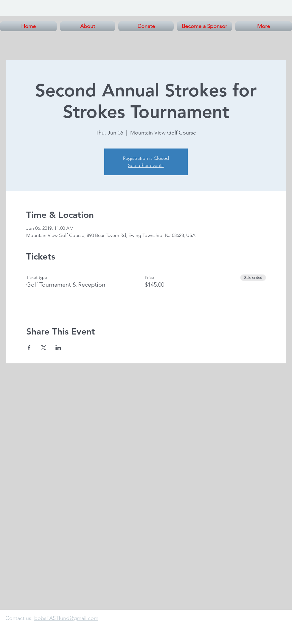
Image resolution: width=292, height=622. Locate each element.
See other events (146, 165)
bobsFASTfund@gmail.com (66, 618)
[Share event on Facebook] (29, 347)
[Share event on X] (43, 347)
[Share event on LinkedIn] (58, 347)
